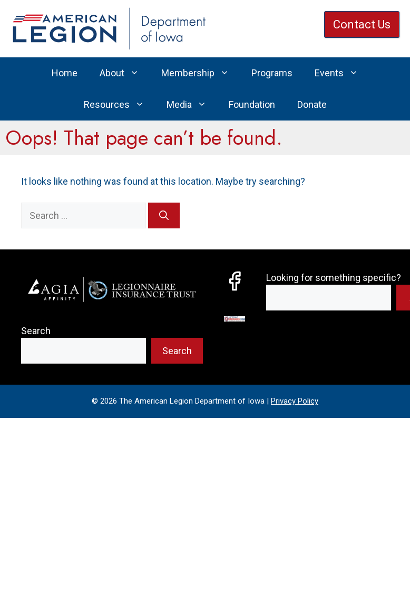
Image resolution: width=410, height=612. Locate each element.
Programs (271, 72)
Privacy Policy (294, 401)
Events (342, 73)
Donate (312, 104)
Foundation (252, 104)
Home (64, 72)
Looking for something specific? (333, 277)
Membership (200, 73)
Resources (119, 105)
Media (192, 105)
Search (36, 330)
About (125, 73)
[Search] (164, 215)
